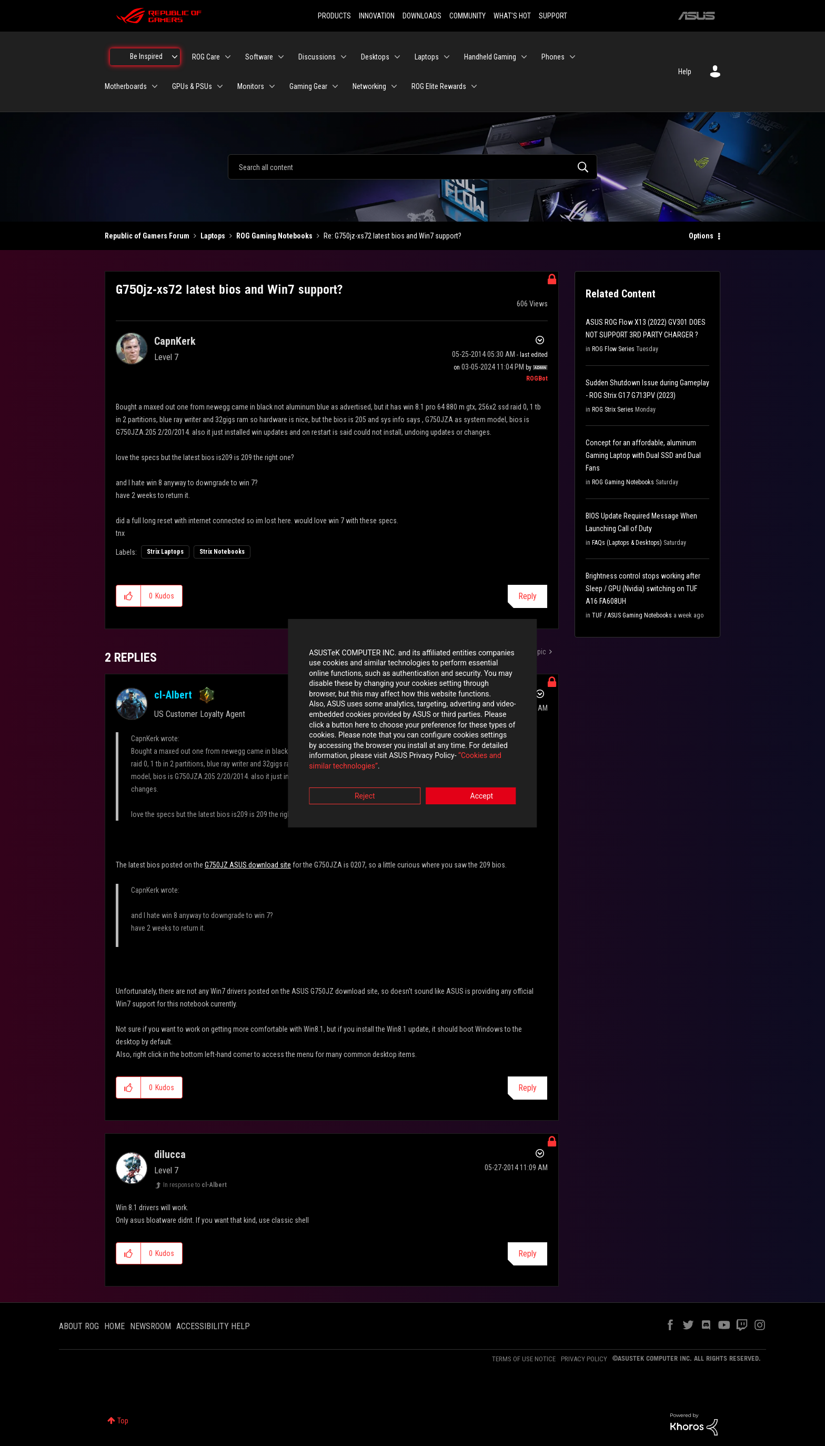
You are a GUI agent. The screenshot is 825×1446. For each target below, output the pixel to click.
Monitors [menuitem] (250, 86)
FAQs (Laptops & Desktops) (627, 542)
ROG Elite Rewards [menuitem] (438, 86)
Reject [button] (354, 781)
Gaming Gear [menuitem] (308, 86)
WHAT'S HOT (512, 16)
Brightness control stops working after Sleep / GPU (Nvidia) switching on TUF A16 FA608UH (643, 588)
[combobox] (412, 166)
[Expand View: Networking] (394, 86)
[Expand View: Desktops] (397, 56)
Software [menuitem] (259, 57)
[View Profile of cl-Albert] (173, 695)
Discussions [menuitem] (317, 57)
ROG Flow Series (613, 349)
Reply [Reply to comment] (527, 1088)
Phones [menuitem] (553, 57)
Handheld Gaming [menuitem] (490, 57)
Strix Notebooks (222, 551)
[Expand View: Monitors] (272, 86)
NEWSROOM (150, 1326)
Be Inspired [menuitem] (146, 56)
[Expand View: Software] (281, 56)
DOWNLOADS (422, 16)
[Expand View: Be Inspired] (174, 57)
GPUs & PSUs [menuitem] (192, 86)
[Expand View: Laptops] (446, 56)
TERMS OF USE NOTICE (524, 1359)
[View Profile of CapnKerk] (175, 341)
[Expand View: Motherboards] (154, 86)
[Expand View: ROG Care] (228, 56)
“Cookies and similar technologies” (343, 751)
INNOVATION (377, 16)
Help (684, 71)
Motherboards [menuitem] (126, 86)
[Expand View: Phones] (572, 56)
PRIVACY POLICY (584, 1359)
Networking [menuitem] (369, 86)
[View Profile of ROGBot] (537, 378)
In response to (195, 1185)
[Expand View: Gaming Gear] (335, 86)
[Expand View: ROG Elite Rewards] (474, 86)
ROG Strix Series (612, 409)
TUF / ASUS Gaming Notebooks (632, 615)
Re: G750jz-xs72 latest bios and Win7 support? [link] (392, 236)
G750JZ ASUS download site (248, 865)
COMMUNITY (467, 16)
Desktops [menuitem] (375, 57)
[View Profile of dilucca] (170, 1154)
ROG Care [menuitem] (206, 57)
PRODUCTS (334, 16)
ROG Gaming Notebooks (274, 236)
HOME (114, 1326)
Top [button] (122, 1421)
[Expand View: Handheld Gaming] (524, 56)
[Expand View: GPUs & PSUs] (220, 86)
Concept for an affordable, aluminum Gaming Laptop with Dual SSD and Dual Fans (643, 455)
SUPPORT (553, 16)
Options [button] (701, 236)
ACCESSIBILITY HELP (213, 1326)
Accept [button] (470, 781)
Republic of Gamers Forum (147, 236)
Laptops (212, 236)
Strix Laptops (165, 551)
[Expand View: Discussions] (343, 56)
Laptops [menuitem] (427, 57)
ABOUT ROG (79, 1326)
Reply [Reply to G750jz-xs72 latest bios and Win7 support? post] (527, 596)
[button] (128, 595)
